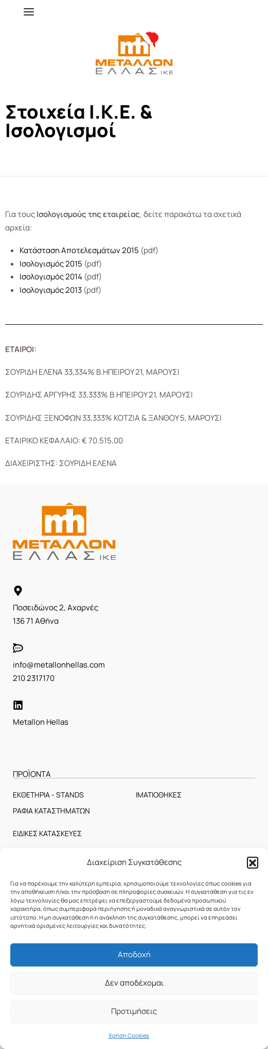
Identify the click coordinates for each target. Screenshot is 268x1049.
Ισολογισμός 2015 (51, 263)
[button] (252, 862)
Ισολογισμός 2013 (51, 290)
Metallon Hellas (40, 722)
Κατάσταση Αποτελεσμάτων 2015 (79, 250)
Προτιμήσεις (134, 1011)
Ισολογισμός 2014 (51, 276)
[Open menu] (28, 12)
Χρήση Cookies (129, 1035)
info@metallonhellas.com (59, 664)
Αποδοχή (134, 954)
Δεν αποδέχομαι (134, 982)
